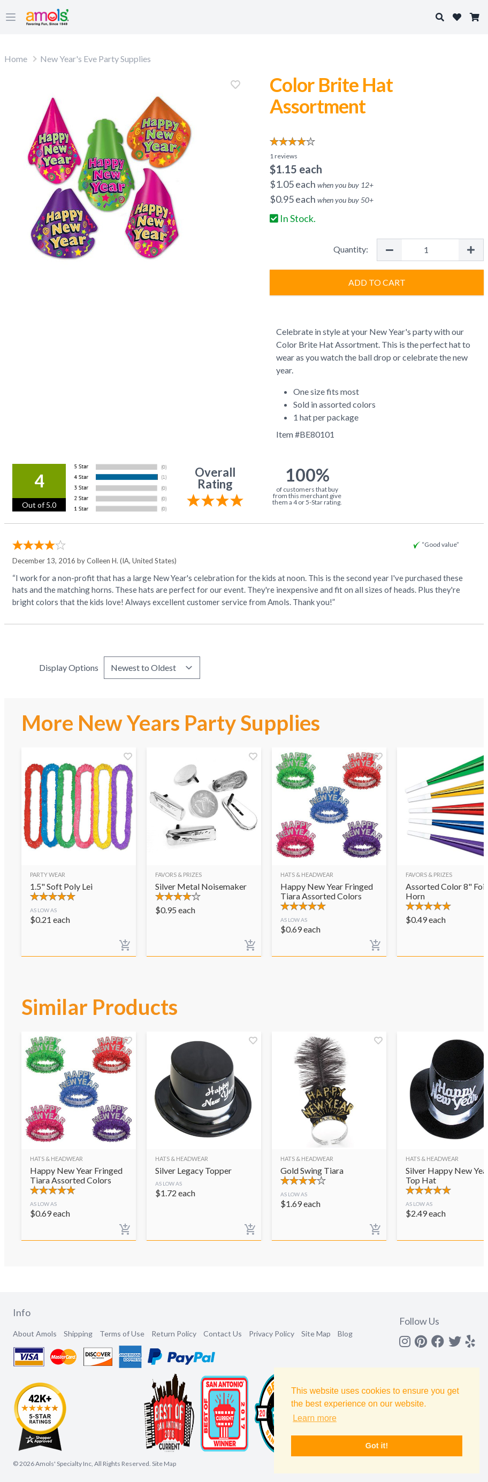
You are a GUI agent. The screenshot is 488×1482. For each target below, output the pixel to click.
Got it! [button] (376, 1445)
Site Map (316, 1333)
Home (15, 59)
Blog (345, 1333)
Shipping (78, 1333)
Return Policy (173, 1333)
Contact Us (222, 1333)
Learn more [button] (315, 1418)
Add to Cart (377, 282)
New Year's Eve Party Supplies (95, 59)
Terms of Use (122, 1333)
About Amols (35, 1333)
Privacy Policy (271, 1333)
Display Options (68, 667)
